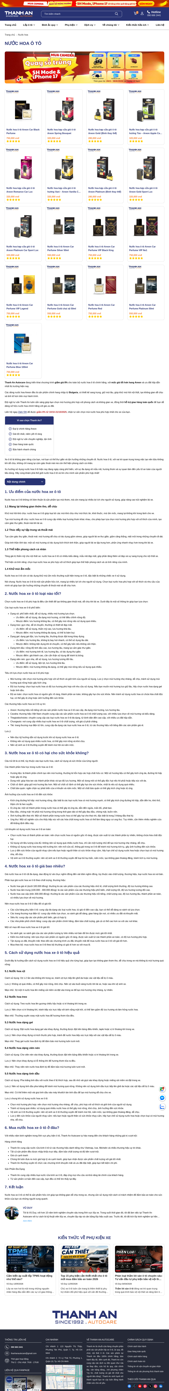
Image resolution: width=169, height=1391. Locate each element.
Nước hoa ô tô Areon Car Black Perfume (22, 131)
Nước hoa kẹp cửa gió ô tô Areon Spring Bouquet (61, 131)
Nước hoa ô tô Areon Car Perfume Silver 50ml (60, 248)
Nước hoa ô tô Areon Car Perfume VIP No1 (142, 248)
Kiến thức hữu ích (136, 25)
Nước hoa (23, 35)
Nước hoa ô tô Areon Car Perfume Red (101, 307)
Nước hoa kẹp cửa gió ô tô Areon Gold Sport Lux (143, 190)
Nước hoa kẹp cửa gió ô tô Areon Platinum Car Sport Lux (22, 248)
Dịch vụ (88, 25)
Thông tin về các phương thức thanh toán (146, 1371)
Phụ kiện (70, 25)
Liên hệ (160, 25)
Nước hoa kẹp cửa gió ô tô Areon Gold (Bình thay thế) (102, 131)
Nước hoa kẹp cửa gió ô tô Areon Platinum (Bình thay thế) (104, 190)
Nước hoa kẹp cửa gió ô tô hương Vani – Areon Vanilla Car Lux (64, 190)
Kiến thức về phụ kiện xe (84, 1238)
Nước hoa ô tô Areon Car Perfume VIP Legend (19, 307)
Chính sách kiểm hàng (137, 1356)
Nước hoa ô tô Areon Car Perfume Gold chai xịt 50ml (61, 307)
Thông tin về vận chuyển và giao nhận (144, 1366)
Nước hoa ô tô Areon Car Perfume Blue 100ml (19, 365)
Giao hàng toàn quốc (137, 1351)
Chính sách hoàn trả (136, 1361)
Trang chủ (10, 25)
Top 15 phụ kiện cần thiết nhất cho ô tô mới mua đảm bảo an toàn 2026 (84, 1277)
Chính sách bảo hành (137, 1346)
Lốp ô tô (27, 25)
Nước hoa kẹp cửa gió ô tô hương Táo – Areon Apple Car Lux (145, 131)
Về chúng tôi (109, 25)
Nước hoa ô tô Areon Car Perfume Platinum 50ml (142, 307)
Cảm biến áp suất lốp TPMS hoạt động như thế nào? (29, 1277)
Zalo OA (22, 412)
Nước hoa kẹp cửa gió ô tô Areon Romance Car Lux (20, 190)
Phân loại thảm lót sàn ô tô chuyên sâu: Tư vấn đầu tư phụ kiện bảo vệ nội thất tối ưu (138, 1277)
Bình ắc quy (48, 25)
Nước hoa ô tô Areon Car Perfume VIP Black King (101, 248)
